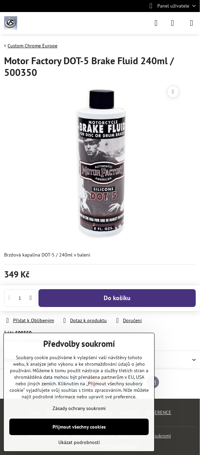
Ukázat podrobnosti (79, 442)
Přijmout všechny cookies (79, 427)
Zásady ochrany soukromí (79, 408)
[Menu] (191, 23)
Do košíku (117, 298)
